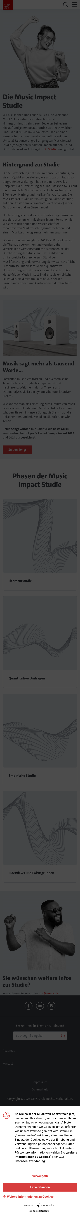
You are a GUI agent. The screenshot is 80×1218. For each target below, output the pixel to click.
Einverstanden (40, 1187)
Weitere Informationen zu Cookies (30, 1196)
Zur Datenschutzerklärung (40, 1211)
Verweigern (40, 1176)
